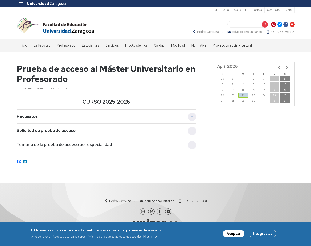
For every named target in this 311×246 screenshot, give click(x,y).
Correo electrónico (248, 9)
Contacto (273, 9)
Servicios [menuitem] (112, 45)
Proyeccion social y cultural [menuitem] (232, 45)
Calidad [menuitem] (159, 45)
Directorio (221, 9)
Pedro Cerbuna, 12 (210, 32)
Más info (150, 236)
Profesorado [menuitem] (66, 45)
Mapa (289, 9)
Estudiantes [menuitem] (90, 45)
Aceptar (234, 233)
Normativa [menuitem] (198, 45)
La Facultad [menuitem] (42, 45)
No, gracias (262, 233)
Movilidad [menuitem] (178, 45)
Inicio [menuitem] (23, 45)
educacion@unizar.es (247, 32)
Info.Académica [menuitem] (136, 45)
